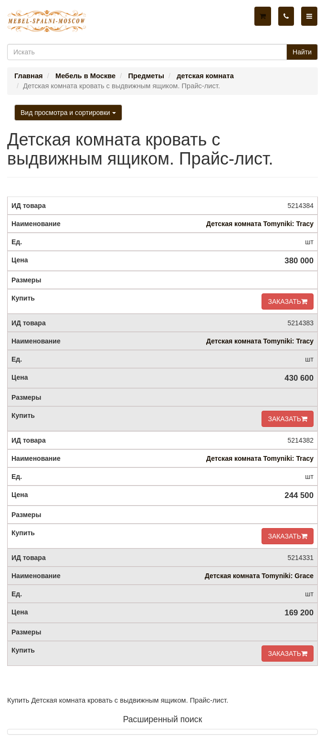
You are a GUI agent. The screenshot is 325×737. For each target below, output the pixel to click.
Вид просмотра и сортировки (68, 112)
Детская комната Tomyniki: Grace (259, 576)
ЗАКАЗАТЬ (287, 301)
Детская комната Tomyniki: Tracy (260, 224)
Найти (302, 52)
